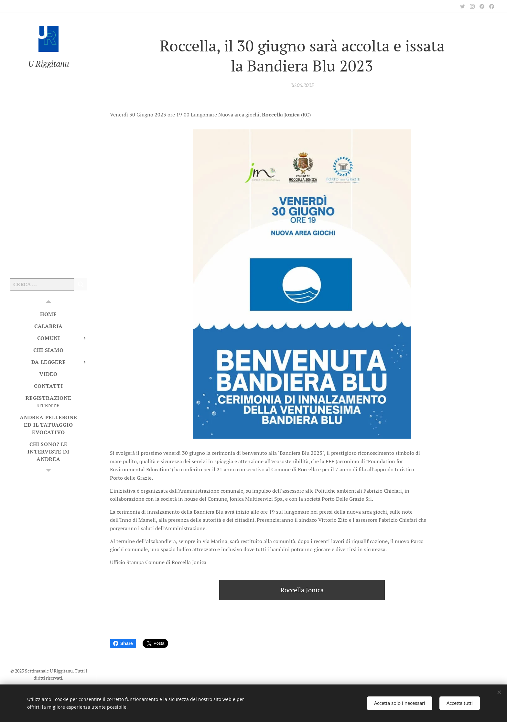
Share (123, 643)
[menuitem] (48, 314)
